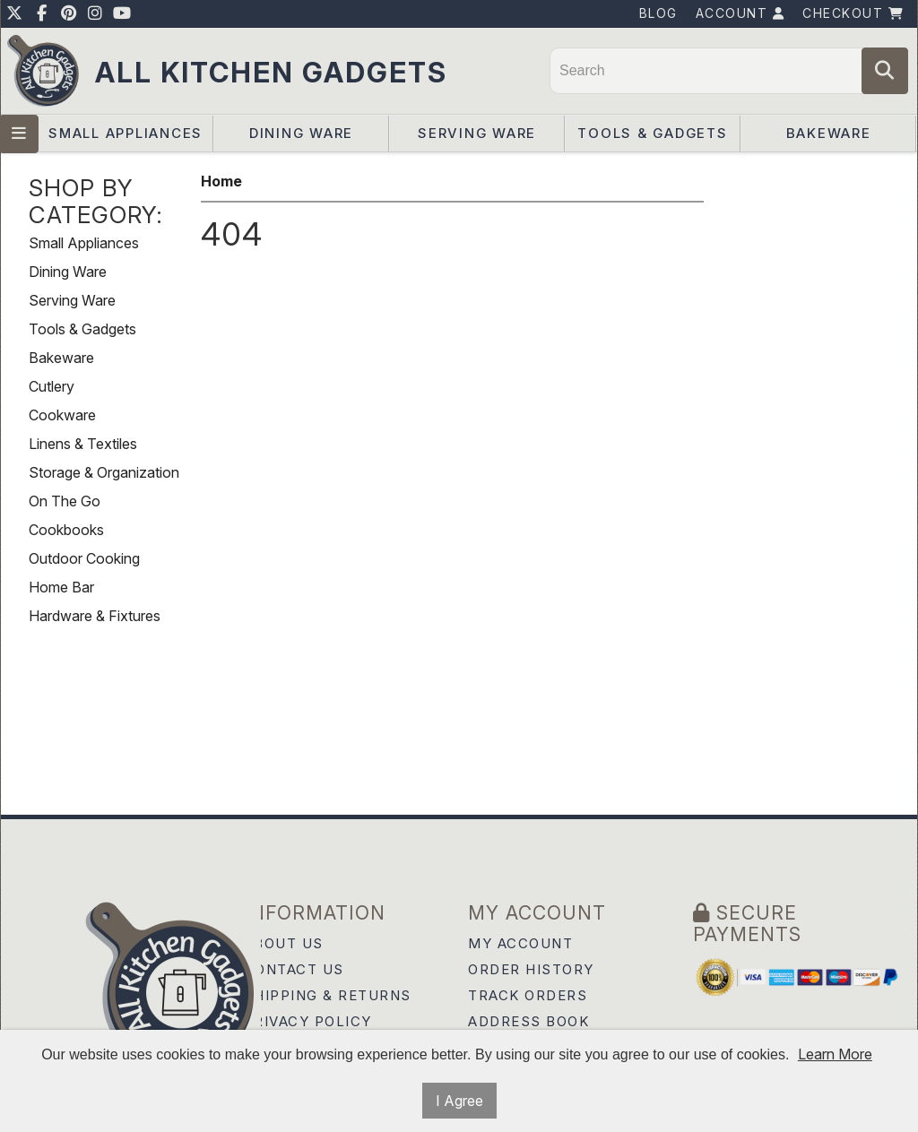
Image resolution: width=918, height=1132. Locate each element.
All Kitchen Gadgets (271, 72)
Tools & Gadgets (652, 133)
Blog (658, 13)
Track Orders (527, 995)
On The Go (64, 501)
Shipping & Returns (327, 995)
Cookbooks (66, 530)
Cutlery (51, 386)
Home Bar (61, 587)
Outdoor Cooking (84, 558)
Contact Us (294, 969)
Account (740, 13)
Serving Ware (477, 133)
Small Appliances (125, 133)
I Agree (459, 1101)
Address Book (528, 1021)
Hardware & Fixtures (94, 616)
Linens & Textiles (83, 444)
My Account (520, 943)
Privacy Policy (308, 1021)
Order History (531, 969)
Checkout (853, 13)
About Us (284, 943)
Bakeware (828, 133)
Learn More (835, 1054)
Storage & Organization (104, 472)
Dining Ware (301, 133)
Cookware (62, 415)
